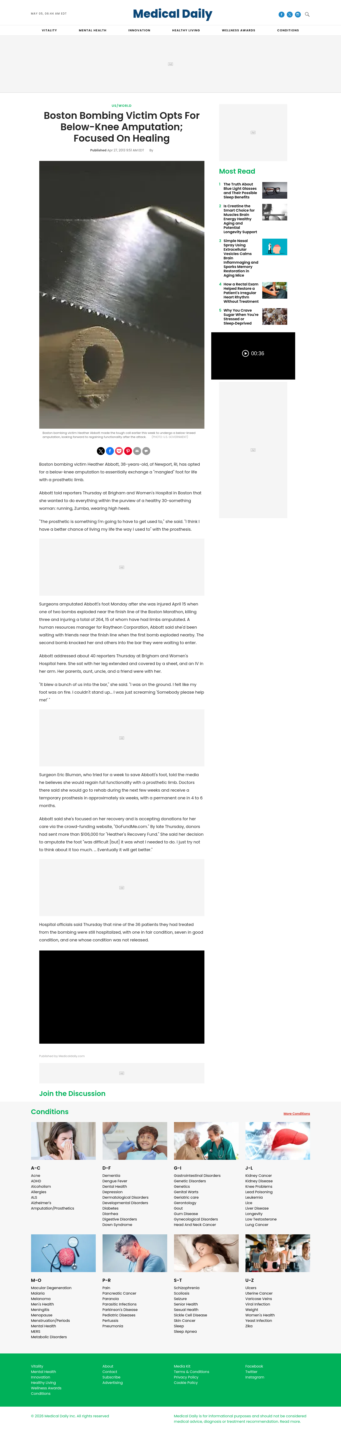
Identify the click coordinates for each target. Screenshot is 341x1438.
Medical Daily (173, 14)
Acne (35, 1175)
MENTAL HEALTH (93, 30)
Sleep (179, 1326)
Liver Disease (257, 1208)
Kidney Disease (259, 1181)
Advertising (113, 1382)
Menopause (41, 1315)
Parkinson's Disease (120, 1309)
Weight (251, 1309)
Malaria (38, 1293)
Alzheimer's (41, 1202)
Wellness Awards (238, 30)
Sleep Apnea (185, 1331)
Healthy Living (43, 1382)
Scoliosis (181, 1293)
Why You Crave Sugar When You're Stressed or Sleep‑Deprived (241, 317)
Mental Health (43, 1326)
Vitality (37, 1366)
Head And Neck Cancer (195, 1224)
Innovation (40, 1377)
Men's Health (42, 1304)
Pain (106, 1287)
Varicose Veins (258, 1298)
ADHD (36, 1181)
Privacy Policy (186, 1377)
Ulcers (251, 1287)
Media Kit (182, 1366)
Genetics (182, 1186)
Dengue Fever (115, 1181)
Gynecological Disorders (196, 1219)
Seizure (180, 1298)
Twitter (251, 1371)
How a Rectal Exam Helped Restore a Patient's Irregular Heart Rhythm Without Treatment (241, 293)
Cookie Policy (186, 1382)
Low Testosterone (261, 1219)
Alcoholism (41, 1186)
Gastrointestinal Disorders (197, 1175)
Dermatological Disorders (126, 1197)
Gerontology (185, 1202)
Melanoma (41, 1298)
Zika (249, 1326)
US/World (122, 105)
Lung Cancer (257, 1224)
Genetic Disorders (190, 1181)
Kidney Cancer (258, 1175)
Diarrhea (110, 1213)
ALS (34, 1197)
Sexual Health (186, 1309)
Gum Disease (186, 1213)
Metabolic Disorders (49, 1337)
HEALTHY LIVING (186, 30)
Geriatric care (186, 1197)
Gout (178, 1208)
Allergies (39, 1192)
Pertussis (110, 1320)
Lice (248, 1202)
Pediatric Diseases (119, 1315)
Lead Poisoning (259, 1192)
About (108, 1366)
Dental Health (115, 1186)
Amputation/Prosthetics (52, 1208)
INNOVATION (139, 30)
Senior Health (186, 1304)
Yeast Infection (258, 1320)
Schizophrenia (187, 1287)
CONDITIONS (288, 30)
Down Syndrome (117, 1224)
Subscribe (111, 1377)
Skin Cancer (185, 1320)
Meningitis (40, 1309)
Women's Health (260, 1315)
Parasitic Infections (120, 1304)
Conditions (50, 1111)
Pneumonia (113, 1326)
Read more (290, 1421)
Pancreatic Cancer (120, 1293)
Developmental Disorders (125, 1202)
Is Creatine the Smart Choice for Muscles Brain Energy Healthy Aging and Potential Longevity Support (240, 219)
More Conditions (297, 1113)
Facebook (254, 1366)
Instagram (254, 1377)
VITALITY (49, 30)
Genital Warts (186, 1192)
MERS (35, 1331)
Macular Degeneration (51, 1287)
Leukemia (254, 1197)
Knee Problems (258, 1186)
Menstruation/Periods (50, 1320)
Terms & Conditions (191, 1371)
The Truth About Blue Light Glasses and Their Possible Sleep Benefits (240, 191)
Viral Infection (257, 1304)
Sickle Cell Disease (190, 1315)
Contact (110, 1371)
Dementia (111, 1175)
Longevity (254, 1213)
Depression (113, 1192)
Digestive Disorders (120, 1219)
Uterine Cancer (259, 1293)
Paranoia (111, 1298)
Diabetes (111, 1208)
